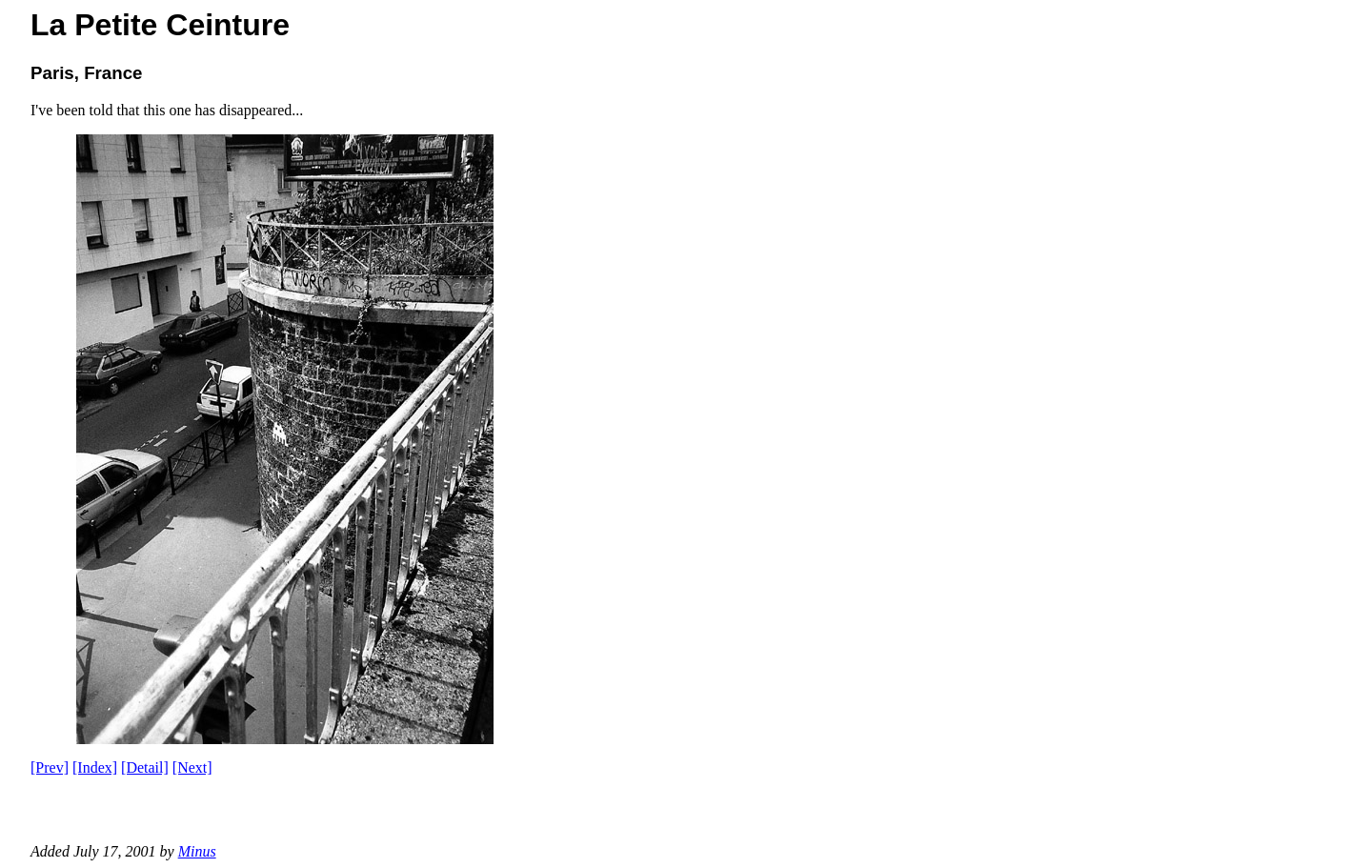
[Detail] (145, 767)
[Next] (192, 767)
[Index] (94, 767)
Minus (197, 851)
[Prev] (49, 767)
